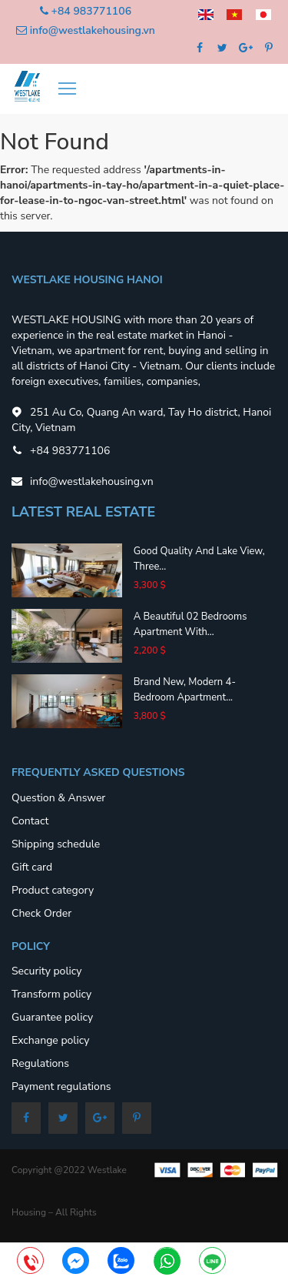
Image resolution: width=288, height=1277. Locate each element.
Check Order (41, 913)
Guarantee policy (52, 1017)
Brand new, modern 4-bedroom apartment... (185, 689)
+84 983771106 (91, 11)
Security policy (47, 971)
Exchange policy (50, 1040)
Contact (30, 821)
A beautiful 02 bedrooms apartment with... (190, 624)
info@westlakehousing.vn (92, 30)
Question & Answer (58, 798)
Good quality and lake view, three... (199, 558)
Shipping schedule (56, 844)
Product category (53, 890)
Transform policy (51, 994)
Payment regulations (61, 1086)
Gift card (32, 867)
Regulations (40, 1063)
